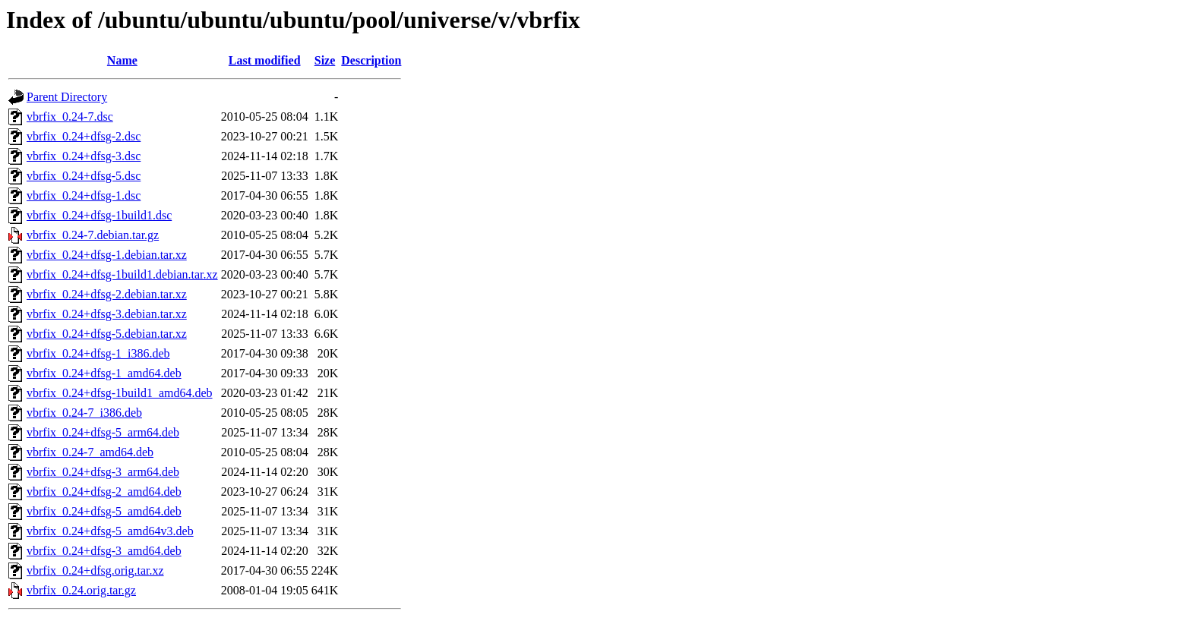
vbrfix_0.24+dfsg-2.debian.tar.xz (107, 294)
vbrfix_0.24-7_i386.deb (84, 412)
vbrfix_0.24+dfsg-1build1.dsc (99, 215)
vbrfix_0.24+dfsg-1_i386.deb (98, 353)
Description (371, 60)
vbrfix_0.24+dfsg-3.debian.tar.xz (107, 313)
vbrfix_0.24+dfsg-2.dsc (84, 136)
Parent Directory (67, 96)
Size (325, 60)
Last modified (265, 60)
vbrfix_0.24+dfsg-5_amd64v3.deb (110, 531)
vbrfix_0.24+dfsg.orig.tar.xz (95, 570)
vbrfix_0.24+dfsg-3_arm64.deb (103, 471)
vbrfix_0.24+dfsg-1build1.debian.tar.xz (122, 274)
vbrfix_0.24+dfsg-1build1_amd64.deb (120, 392)
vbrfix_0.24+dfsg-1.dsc (84, 195)
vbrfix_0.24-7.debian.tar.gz (93, 234)
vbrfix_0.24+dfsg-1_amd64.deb (104, 373)
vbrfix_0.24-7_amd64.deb (90, 452)
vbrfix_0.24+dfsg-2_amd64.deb (104, 491)
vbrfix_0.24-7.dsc (70, 116)
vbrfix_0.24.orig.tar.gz (81, 590)
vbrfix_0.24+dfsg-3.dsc (84, 156)
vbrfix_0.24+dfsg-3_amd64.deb (104, 550)
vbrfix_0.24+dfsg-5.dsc (84, 175)
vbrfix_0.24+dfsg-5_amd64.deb (104, 511)
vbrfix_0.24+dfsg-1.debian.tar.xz (107, 254)
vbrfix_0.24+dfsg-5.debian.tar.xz (107, 333)
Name (122, 60)
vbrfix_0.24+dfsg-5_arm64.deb (103, 432)
